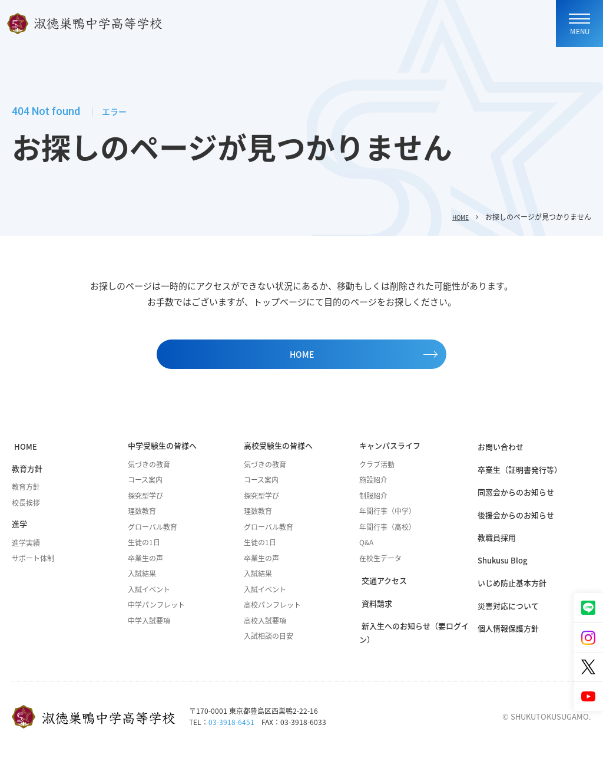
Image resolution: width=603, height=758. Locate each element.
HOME (458, 217)
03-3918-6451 (231, 728)
